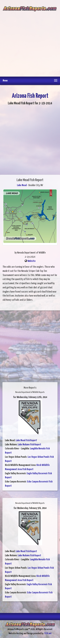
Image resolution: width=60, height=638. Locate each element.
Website (32, 261)
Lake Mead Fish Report (26, 440)
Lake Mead (22, 185)
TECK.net (48, 633)
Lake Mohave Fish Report (29, 444)
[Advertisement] (30, 42)
